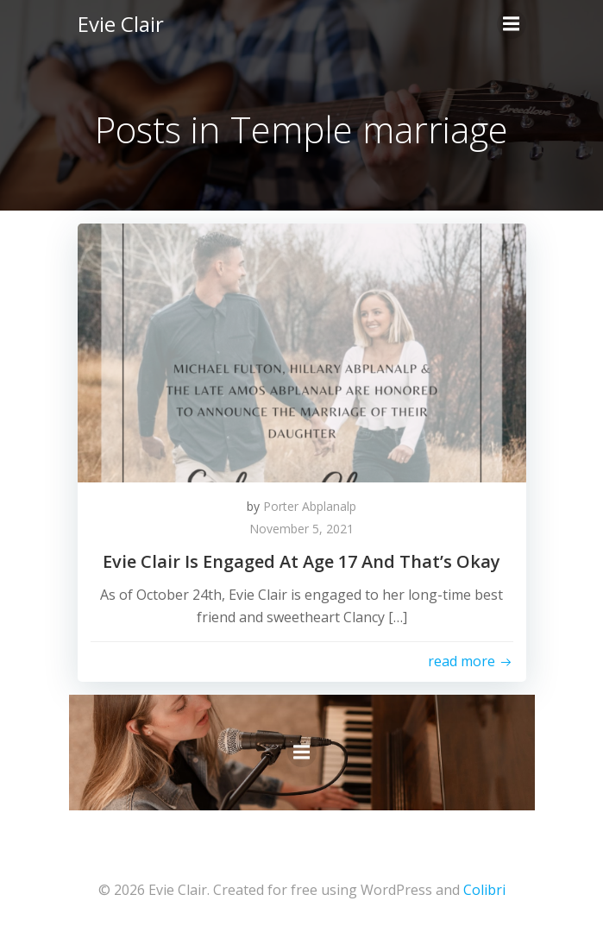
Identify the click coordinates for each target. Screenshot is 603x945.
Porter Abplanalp (309, 506)
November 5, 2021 (301, 528)
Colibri (484, 889)
